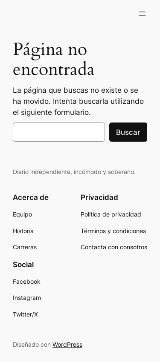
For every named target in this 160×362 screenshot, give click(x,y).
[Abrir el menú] (142, 14)
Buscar (128, 132)
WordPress (67, 344)
